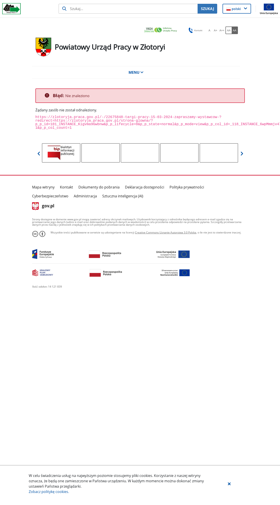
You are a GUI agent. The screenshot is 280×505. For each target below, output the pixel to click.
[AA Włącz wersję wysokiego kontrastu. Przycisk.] (235, 30)
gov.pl (43, 206)
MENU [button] (136, 72)
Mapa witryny (43, 187)
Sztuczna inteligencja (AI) (122, 196)
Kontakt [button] (194, 30)
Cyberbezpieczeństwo (50, 196)
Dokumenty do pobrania (99, 187)
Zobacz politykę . (49, 491)
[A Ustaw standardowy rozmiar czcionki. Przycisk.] (209, 30)
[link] (162, 30)
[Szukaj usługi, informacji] (128, 9)
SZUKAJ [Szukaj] (207, 8)
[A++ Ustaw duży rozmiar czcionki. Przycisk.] (222, 30)
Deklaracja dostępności (144, 187)
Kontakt (66, 187)
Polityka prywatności (187, 187)
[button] (229, 483)
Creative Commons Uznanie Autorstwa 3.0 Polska (165, 232)
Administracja (85, 196)
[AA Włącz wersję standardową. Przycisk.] (228, 30)
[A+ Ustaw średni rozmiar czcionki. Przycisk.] (215, 30)
